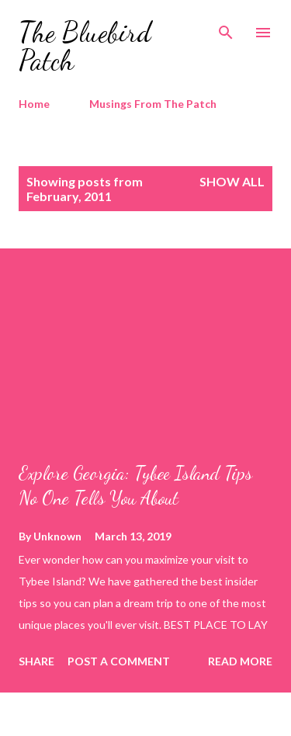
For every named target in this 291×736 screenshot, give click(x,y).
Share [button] (36, 661)
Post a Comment (119, 661)
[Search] (226, 28)
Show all (232, 181)
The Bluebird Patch (85, 46)
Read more (240, 661)
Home (34, 103)
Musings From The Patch (153, 103)
